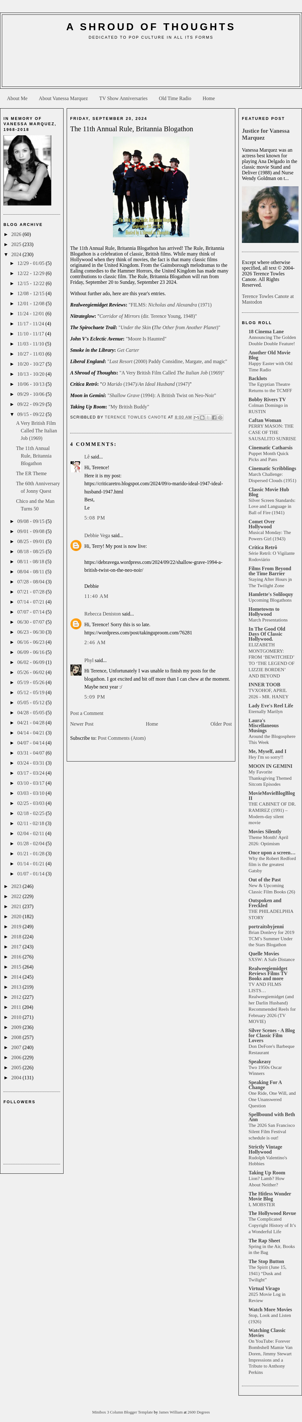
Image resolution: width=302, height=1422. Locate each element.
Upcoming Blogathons (270, 600)
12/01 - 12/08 (31, 303)
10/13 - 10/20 (31, 374)
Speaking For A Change (265, 1085)
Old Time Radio (175, 98)
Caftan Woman (265, 420)
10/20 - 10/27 (31, 364)
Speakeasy (260, 1061)
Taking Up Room (267, 1172)
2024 (17, 254)
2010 (17, 1017)
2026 (17, 234)
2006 (17, 1057)
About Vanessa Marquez (63, 98)
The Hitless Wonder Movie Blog (270, 1196)
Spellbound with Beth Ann (272, 1117)
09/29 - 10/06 (31, 394)
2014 (17, 977)
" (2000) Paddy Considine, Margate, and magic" (167, 361)
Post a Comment (86, 713)
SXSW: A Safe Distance (272, 959)
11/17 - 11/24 (31, 323)
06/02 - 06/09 (31, 662)
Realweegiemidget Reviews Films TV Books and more (268, 973)
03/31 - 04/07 (31, 753)
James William (171, 1412)
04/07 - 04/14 (31, 742)
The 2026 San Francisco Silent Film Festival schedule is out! (272, 1131)
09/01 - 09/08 (31, 531)
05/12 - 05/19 (31, 692)
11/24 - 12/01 (31, 313)
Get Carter (128, 350)
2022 (17, 896)
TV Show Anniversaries (123, 98)
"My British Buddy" (129, 406)
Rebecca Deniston (102, 613)
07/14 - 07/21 (31, 601)
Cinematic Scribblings (272, 468)
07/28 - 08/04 (31, 581)
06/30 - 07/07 (31, 622)
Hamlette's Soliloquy (271, 594)
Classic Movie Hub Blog (269, 492)
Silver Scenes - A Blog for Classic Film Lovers (272, 1035)
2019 (17, 926)
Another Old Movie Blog (269, 355)
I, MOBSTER (262, 1204)
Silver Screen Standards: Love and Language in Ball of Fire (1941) (272, 506)
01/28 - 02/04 (31, 843)
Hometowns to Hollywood (264, 611)
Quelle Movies (264, 953)
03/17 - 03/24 (31, 773)
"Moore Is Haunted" (146, 338)
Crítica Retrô (263, 547)
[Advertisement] (151, 65)
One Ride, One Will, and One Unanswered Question (272, 1099)
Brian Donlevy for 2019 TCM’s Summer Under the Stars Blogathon (271, 938)
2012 (17, 997)
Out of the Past (265, 879)
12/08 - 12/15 (31, 293)
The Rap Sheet (264, 1240)
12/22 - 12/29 (31, 273)
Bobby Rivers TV (267, 399)
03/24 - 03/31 (31, 763)
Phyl (88, 660)
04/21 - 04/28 (31, 722)
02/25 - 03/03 (31, 803)
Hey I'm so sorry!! (266, 757)
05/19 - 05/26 (31, 682)
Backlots (258, 378)
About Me (17, 98)
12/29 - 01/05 (31, 263)
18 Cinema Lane (266, 331)
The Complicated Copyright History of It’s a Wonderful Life (272, 1225)
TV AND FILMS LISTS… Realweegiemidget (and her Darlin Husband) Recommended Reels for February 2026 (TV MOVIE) (272, 1002)
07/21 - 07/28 (31, 591)
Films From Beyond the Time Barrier (270, 571)
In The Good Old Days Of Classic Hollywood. (267, 634)
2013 (17, 987)
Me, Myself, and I (267, 751)
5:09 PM (94, 697)
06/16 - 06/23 (31, 642)
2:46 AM (95, 642)
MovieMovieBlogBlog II (272, 795)
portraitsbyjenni (266, 926)
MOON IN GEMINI (271, 766)
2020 (17, 916)
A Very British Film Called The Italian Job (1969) (36, 430)
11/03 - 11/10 (31, 343)
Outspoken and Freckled (265, 903)
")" (170, 327)
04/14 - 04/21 (31, 732)
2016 (17, 956)
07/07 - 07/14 (31, 612)
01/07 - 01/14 (31, 873)
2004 (17, 1077)
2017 (17, 946)
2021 (17, 906)
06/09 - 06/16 (31, 652)
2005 (17, 1067)
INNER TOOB (264, 684)
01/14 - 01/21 (31, 863)
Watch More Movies (270, 1309)
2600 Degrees (198, 1412)
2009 (17, 1027)
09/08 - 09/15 (31, 521)
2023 (17, 886)
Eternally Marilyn (265, 711)
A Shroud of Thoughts (151, 26)
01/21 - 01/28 (31, 853)
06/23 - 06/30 (31, 632)
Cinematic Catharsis (271, 447)
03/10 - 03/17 (31, 783)
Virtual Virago (264, 1288)
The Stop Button (266, 1261)
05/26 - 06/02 (31, 672)
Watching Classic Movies (267, 1333)
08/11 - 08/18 (31, 561)
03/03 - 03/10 (31, 793)
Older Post (221, 724)
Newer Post (81, 724)
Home (209, 98)
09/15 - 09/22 (31, 414)
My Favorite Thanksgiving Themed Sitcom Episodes (270, 778)
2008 (17, 1037)
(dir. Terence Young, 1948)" (148, 316)
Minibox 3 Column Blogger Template (123, 1412)
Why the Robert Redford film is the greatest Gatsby (272, 865)
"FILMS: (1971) (170, 304)
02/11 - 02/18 (31, 823)
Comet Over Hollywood (262, 524)
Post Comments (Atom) (122, 738)
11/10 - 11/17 (31, 333)
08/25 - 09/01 (31, 541)
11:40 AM (96, 596)
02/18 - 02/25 (31, 813)
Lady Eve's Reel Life (271, 705)
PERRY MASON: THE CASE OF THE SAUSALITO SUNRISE (272, 432)
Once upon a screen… (272, 852)
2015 (17, 967)
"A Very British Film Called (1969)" (172, 372)
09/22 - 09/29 (31, 404)
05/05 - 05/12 (31, 702)
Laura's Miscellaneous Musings (264, 725)
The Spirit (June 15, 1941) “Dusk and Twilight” (268, 1273)
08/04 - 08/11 (31, 571)
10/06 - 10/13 (31, 384)
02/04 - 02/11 (31, 833)
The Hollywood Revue (272, 1213)
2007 (17, 1047)
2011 (16, 1007)
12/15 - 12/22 (31, 283)
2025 (17, 244)
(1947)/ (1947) (146, 384)
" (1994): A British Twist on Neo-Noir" (162, 395)
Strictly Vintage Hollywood (265, 1149)
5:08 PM (94, 517)
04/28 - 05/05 (31, 712)
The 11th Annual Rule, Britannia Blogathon (34, 456)
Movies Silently (265, 831)
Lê (87, 456)
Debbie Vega (97, 535)
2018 (17, 936)
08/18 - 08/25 (31, 551)
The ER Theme (31, 473)
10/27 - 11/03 (31, 354)
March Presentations (268, 619)
